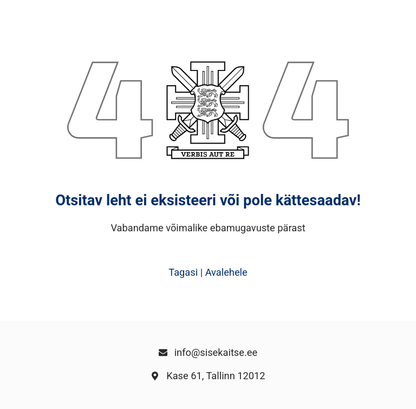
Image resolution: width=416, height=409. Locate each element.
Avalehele (226, 272)
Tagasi (183, 272)
